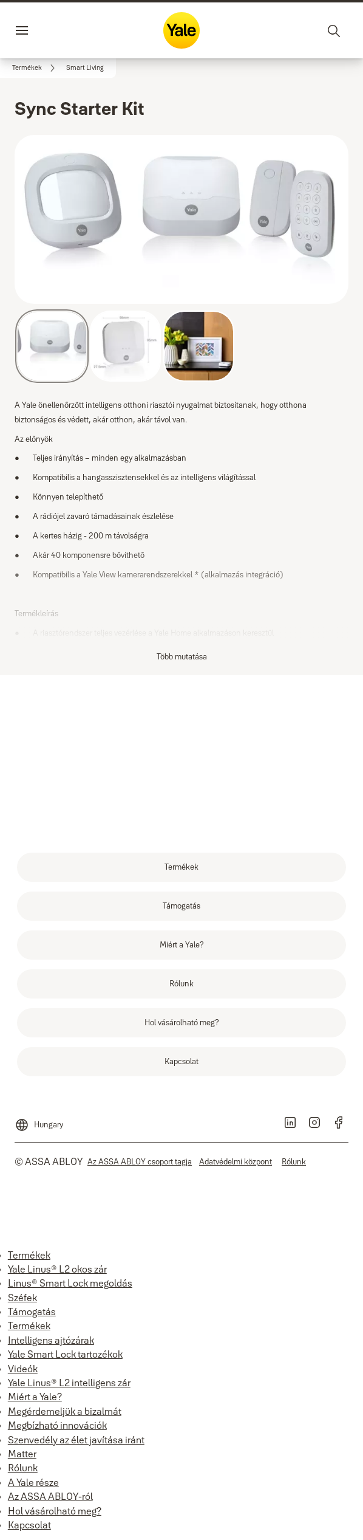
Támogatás (32, 1311)
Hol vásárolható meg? (54, 1511)
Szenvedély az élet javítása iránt (76, 1440)
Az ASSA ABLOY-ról (50, 1496)
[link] (35, 68)
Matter (22, 1454)
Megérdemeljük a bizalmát (64, 1411)
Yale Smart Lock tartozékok (65, 1354)
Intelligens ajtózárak (51, 1340)
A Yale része (33, 1482)
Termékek (29, 1255)
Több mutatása (182, 656)
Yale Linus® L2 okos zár (57, 1269)
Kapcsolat (29, 1525)
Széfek (22, 1297)
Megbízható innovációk (57, 1425)
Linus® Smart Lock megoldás (70, 1283)
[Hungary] (39, 1120)
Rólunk (23, 1468)
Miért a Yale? (35, 1396)
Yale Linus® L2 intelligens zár (69, 1383)
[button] (85, 68)
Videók (23, 1369)
